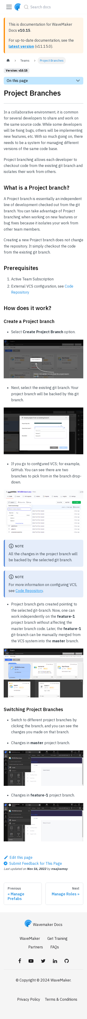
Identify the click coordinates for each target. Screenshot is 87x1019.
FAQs (54, 947)
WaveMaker (30, 938)
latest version (21, 46)
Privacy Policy (28, 999)
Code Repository (29, 590)
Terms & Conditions (61, 999)
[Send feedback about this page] (33, 863)
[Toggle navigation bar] (9, 6)
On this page (17, 80)
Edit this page (18, 857)
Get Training (57, 938)
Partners (35, 947)
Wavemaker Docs (44, 924)
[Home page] (8, 60)
